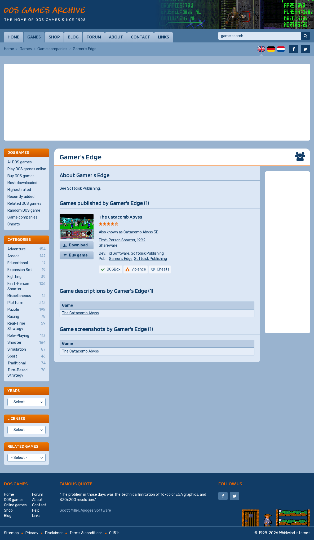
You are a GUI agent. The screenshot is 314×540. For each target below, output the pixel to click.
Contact (140, 37)
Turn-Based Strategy (26, 373)
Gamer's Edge (120, 258)
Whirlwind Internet (294, 533)
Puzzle (26, 309)
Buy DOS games (20, 176)
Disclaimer (54, 533)
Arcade (26, 256)
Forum (94, 37)
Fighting (26, 277)
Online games (15, 505)
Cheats (13, 224)
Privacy (31, 533)
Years (13, 390)
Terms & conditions (86, 533)
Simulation (26, 349)
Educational (26, 263)
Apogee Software (96, 510)
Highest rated (19, 190)
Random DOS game (23, 210)
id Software (119, 253)
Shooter (26, 342)
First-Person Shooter (117, 240)
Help (35, 510)
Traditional (26, 363)
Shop (54, 37)
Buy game (78, 255)
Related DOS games (24, 203)
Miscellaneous (26, 296)
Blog (73, 37)
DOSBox (114, 269)
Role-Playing (26, 335)
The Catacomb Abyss (120, 217)
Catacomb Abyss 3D (140, 232)
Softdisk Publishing (147, 253)
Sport (26, 356)
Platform (26, 303)
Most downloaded (22, 183)
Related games (22, 446)
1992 (141, 240)
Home (13, 37)
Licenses (16, 418)
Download (78, 245)
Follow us (230, 483)
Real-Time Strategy (26, 326)
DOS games (16, 483)
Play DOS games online (26, 169)
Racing (26, 316)
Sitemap (11, 533)
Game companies (52, 49)
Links (163, 37)
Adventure (26, 249)
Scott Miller (69, 510)
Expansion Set (26, 270)
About (116, 37)
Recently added (20, 196)
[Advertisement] (157, 102)
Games (34, 37)
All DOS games (19, 162)
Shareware (108, 245)
